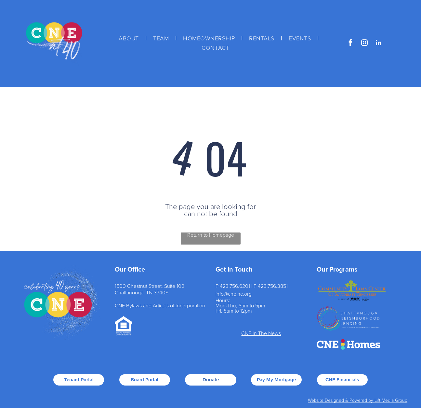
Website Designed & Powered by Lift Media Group (357, 400)
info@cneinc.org (234, 294)
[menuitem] (129, 38)
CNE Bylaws (128, 305)
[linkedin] (378, 43)
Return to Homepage (210, 235)
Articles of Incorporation (179, 305)
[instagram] (364, 43)
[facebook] (350, 43)
